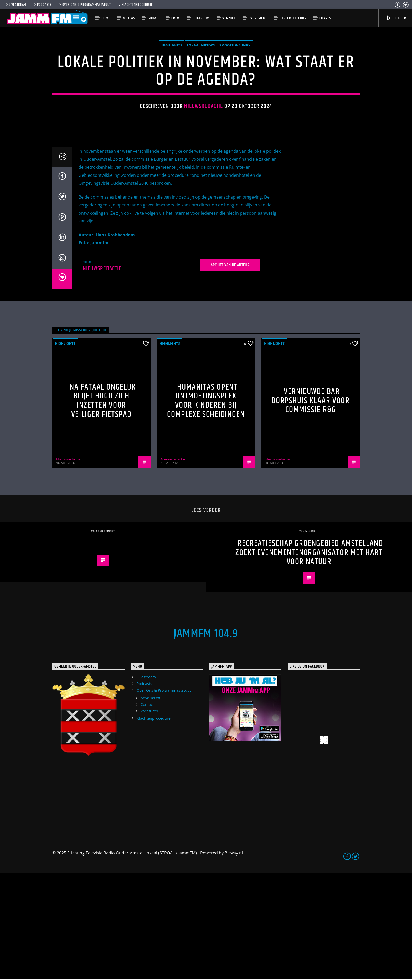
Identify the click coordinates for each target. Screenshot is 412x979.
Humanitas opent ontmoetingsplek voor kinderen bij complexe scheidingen (206, 507)
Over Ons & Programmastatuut (84, 5)
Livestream (15, 5)
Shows (153, 18)
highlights (172, 98)
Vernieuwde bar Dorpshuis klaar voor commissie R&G (310, 506)
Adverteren (150, 803)
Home (105, 18)
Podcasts (42, 5)
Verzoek (229, 18)
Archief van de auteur (230, 371)
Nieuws (129, 18)
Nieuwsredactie (203, 159)
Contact (147, 810)
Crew (175, 18)
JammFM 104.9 (206, 740)
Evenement (258, 18)
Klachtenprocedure (135, 5)
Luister (396, 18)
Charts (325, 18)
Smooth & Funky (234, 98)
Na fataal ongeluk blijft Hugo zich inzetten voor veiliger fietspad (103, 507)
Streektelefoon (293, 18)
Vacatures (149, 817)
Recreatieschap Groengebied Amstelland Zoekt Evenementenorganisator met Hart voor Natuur (309, 658)
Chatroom (201, 18)
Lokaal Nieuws (201, 98)
